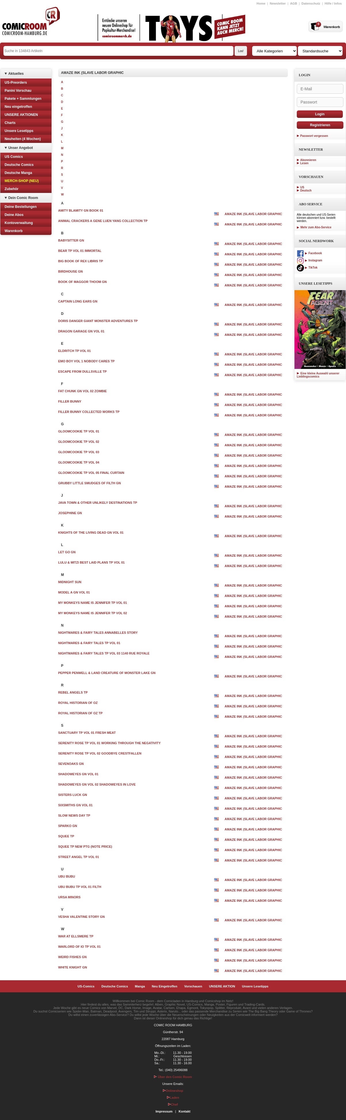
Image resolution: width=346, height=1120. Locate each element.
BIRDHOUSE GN (70, 271)
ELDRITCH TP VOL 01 (74, 351)
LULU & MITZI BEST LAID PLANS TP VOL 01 (91, 562)
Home (260, 3)
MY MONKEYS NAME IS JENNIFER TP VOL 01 (92, 602)
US (302, 187)
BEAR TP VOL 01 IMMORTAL (79, 250)
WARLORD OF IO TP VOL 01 (79, 946)
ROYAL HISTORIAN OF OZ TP (80, 713)
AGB (293, 3)
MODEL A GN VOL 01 (74, 592)
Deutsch (305, 190)
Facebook (309, 253)
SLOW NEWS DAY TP (74, 815)
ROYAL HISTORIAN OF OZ (78, 702)
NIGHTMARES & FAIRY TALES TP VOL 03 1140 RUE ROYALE (103, 653)
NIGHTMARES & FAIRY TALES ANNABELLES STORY (98, 632)
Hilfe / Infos (333, 3)
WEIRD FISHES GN (72, 957)
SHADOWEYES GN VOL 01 (78, 774)
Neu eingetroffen (18, 107)
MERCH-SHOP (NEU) (22, 181)
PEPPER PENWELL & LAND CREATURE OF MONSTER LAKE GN (106, 673)
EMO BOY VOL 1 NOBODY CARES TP (86, 361)
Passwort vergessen (314, 135)
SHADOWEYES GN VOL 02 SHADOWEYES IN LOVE (97, 784)
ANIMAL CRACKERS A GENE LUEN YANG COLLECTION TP (103, 221)
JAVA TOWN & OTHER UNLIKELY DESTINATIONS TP (97, 502)
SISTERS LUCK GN (72, 795)
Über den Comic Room (173, 1077)
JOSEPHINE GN (70, 513)
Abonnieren (308, 160)
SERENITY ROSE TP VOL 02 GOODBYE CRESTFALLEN (99, 753)
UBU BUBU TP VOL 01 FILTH (79, 887)
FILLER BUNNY (69, 401)
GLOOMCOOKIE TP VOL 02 (78, 441)
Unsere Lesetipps (19, 131)
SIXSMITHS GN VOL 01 (75, 805)
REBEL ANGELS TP (73, 692)
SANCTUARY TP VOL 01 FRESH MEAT (87, 732)
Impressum (164, 1111)
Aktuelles (16, 74)
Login (320, 114)
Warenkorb (13, 231)
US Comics (14, 157)
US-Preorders (16, 83)
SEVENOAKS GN (71, 763)
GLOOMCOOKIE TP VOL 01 (78, 431)
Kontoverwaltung (19, 223)
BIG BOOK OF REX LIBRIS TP (80, 261)
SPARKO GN (67, 826)
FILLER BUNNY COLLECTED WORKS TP (88, 411)
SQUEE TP (66, 836)
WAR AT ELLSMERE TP (75, 936)
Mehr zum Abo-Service (314, 227)
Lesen (304, 163)
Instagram (309, 260)
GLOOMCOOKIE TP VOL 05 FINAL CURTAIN (91, 472)
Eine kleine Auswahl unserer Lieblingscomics (318, 375)
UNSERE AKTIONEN (21, 115)
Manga (140, 986)
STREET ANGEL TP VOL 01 (78, 857)
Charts (10, 123)
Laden (173, 1097)
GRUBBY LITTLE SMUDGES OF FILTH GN (89, 483)
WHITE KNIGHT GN (72, 967)
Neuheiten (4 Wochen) (23, 139)
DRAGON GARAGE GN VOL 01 (81, 331)
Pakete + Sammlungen (23, 99)
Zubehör (11, 189)
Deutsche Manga (18, 173)
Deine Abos (14, 215)
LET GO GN (67, 552)
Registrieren (320, 125)
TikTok (307, 267)
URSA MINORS (69, 897)
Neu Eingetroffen (164, 986)
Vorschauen (193, 986)
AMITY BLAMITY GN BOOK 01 (80, 210)
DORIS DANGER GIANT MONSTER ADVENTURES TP (98, 321)
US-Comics (86, 986)
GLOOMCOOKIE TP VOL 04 (78, 462)
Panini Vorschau (18, 91)
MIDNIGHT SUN (69, 582)
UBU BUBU (66, 876)
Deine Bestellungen (21, 207)
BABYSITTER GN (71, 240)
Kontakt (184, 1111)
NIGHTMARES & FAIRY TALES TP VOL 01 (89, 643)
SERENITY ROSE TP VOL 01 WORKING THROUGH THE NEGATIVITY (109, 743)
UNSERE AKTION (222, 986)
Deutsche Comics (19, 165)
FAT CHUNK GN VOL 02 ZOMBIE (82, 391)
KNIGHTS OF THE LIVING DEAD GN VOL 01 (90, 532)
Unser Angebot (20, 148)
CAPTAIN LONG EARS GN (77, 301)
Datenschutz (310, 3)
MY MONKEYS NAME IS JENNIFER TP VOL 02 (92, 613)
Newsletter (278, 3)
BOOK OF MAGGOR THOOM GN (82, 282)
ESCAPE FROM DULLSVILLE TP (82, 371)
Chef (173, 1104)
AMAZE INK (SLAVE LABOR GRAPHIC (253, 214)
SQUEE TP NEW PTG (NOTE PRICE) (85, 846)
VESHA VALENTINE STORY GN (81, 916)
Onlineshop (173, 1090)
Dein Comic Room (23, 198)
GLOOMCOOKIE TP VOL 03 (78, 452)
